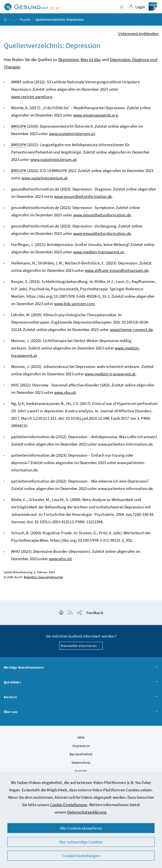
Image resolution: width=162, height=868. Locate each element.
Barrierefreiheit (81, 754)
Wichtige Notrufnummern (81, 667)
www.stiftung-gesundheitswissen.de (116, 270)
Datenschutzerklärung (87, 812)
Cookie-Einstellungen (68, 804)
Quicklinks (81, 682)
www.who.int (60, 558)
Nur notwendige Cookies (81, 842)
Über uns (81, 712)
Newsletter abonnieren (81, 645)
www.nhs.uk (65, 392)
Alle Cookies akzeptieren (81, 828)
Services (81, 697)
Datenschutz (81, 762)
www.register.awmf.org (31, 96)
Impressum (81, 746)
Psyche (25, 19)
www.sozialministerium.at (72, 133)
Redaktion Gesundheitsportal (43, 577)
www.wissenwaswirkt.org (95, 115)
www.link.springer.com (74, 303)
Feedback (94, 612)
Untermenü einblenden (138, 33)
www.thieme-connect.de (131, 329)
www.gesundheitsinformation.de (83, 196)
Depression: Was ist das (79, 59)
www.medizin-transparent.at (98, 252)
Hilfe (81, 737)
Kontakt (81, 771)
